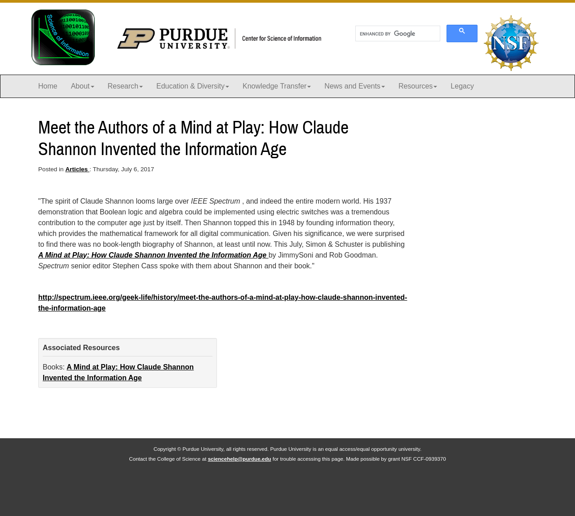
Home (48, 86)
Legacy (462, 86)
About (82, 86)
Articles (77, 169)
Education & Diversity (192, 86)
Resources (417, 86)
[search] (397, 33)
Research (125, 86)
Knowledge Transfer (277, 86)
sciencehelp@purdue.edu (239, 459)
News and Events (354, 86)
